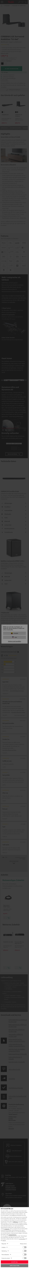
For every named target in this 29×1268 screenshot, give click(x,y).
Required (4, 1243)
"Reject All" (15, 1221)
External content (6, 1258)
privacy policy (22, 1238)
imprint (4, 1240)
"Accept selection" (12, 1234)
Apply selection (14, 1265)
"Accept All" (6, 1228)
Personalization (5, 1254)
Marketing (4, 1251)
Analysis (4, 1247)
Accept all (14, 1262)
